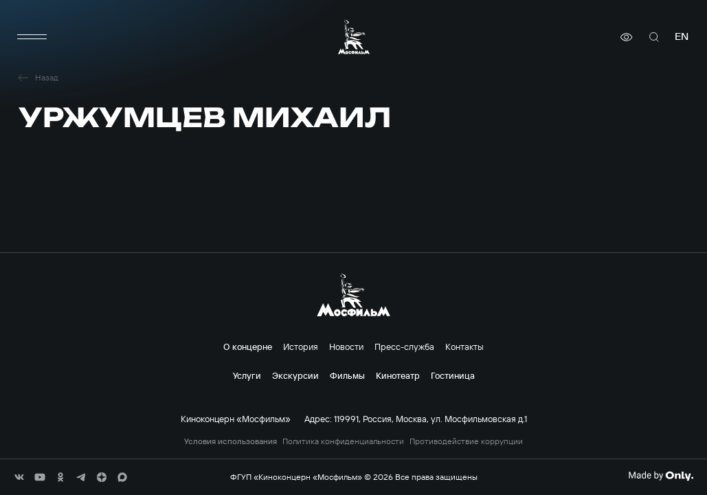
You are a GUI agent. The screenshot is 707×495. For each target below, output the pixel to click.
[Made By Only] (660, 475)
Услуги (247, 375)
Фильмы (347, 375)
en (681, 37)
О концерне (247, 346)
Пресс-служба (404, 346)
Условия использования (230, 441)
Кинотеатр (398, 375)
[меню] (32, 37)
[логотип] (354, 37)
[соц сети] (19, 477)
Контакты (464, 346)
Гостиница (453, 375)
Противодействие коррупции (466, 441)
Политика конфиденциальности (343, 441)
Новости (346, 346)
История (300, 346)
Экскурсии (295, 375)
